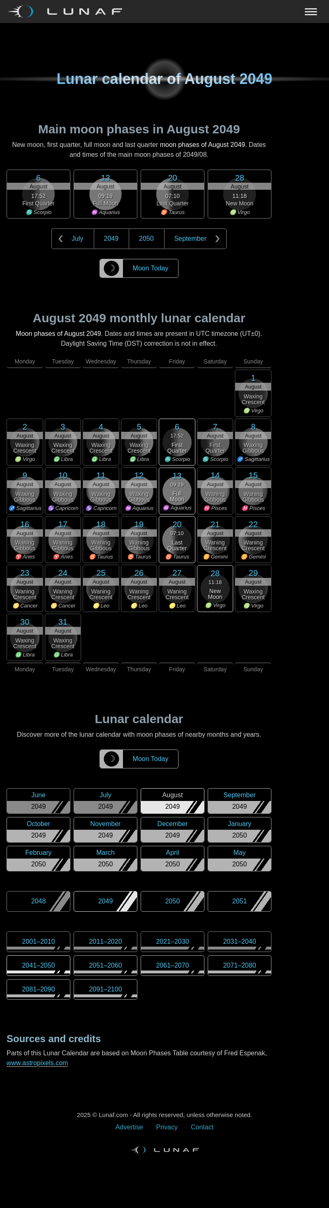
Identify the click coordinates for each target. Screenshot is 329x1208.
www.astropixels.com (37, 1062)
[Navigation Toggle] (164, 11)
